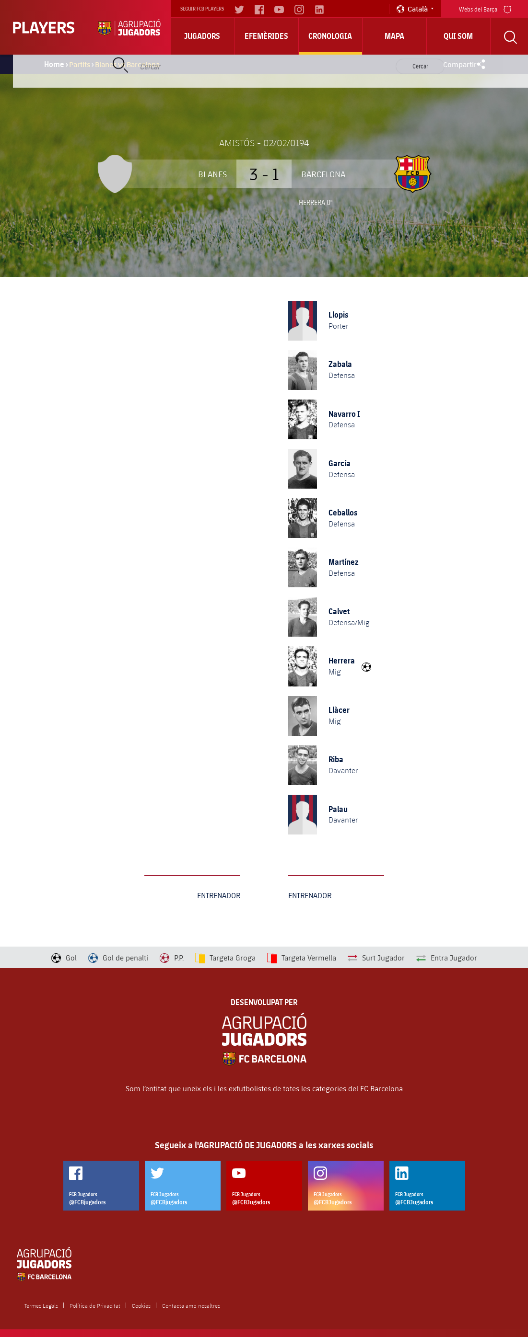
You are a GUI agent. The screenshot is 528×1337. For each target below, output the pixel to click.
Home (54, 64)
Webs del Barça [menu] (485, 8)
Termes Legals (41, 1305)
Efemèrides (266, 36)
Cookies (141, 1305)
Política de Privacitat (95, 1305)
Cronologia (330, 36)
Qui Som (458, 36)
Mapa (394, 36)
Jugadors (202, 36)
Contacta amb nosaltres (191, 1305)
